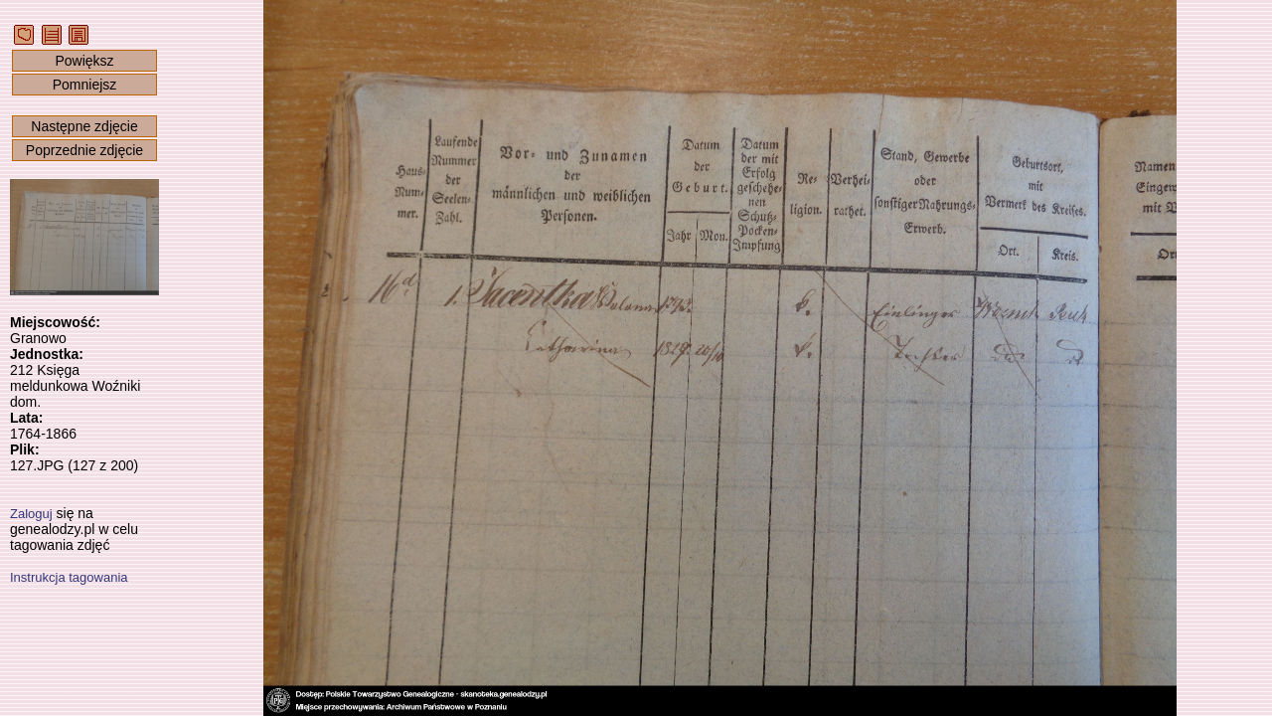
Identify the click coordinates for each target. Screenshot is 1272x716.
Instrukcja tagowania (69, 577)
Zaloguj (31, 513)
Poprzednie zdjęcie (84, 150)
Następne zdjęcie (84, 126)
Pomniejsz (85, 84)
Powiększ (84, 61)
